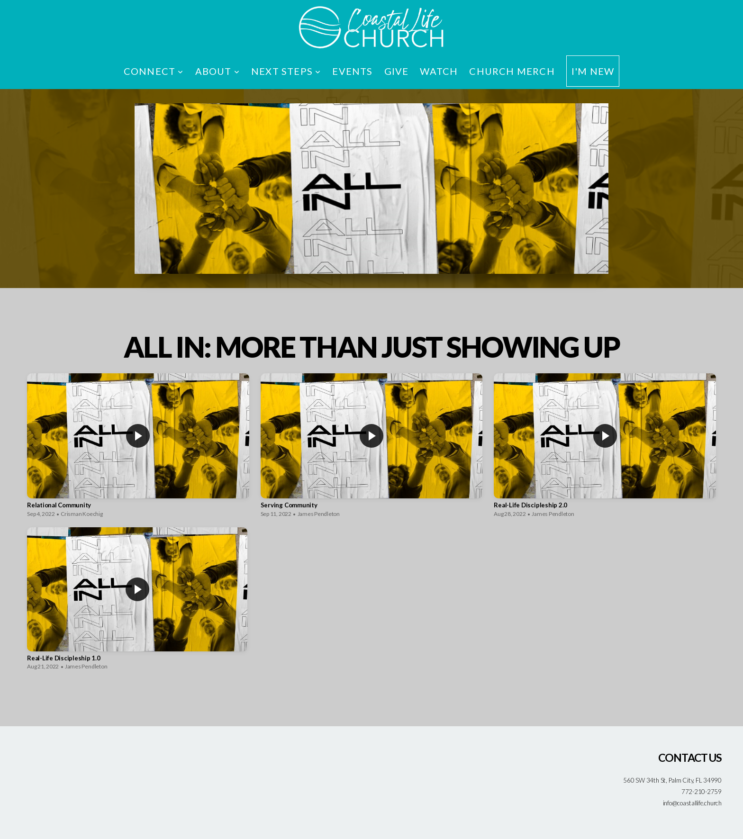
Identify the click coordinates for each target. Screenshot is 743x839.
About (217, 71)
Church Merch (511, 71)
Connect (154, 71)
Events (352, 71)
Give (396, 71)
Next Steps (286, 71)
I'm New (592, 71)
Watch (439, 71)
